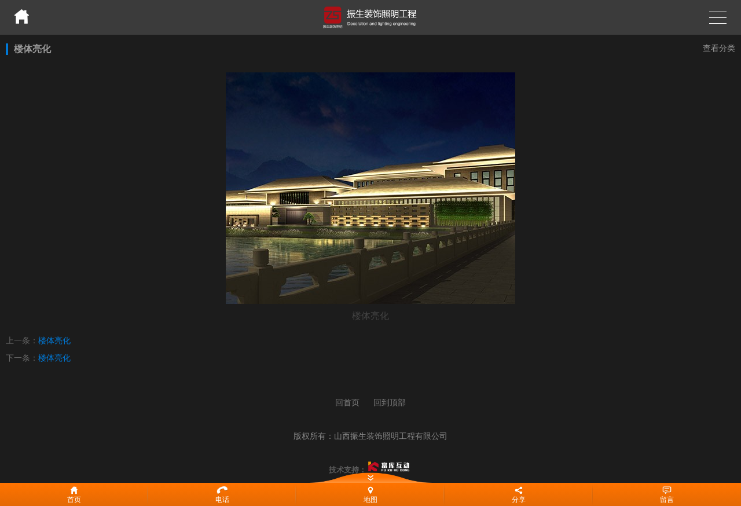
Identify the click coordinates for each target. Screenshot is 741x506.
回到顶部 (389, 402)
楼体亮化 (54, 340)
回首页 (347, 402)
